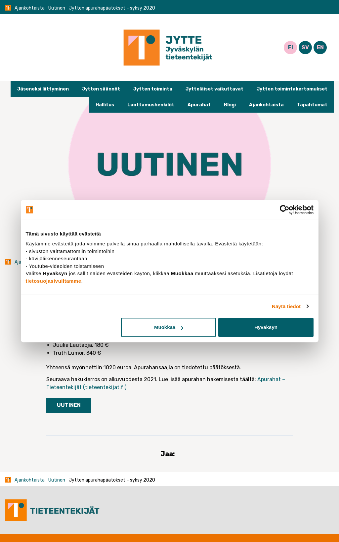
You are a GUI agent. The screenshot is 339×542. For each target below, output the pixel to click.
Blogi (230, 105)
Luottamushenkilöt (150, 105)
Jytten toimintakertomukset (292, 89)
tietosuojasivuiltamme (53, 281)
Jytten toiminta (152, 89)
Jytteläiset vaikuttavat (214, 89)
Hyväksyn (265, 327)
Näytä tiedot (286, 306)
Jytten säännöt (101, 89)
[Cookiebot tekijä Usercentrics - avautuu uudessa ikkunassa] (285, 210)
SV (305, 47)
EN (320, 47)
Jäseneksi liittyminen (43, 89)
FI (290, 47)
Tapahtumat (312, 105)
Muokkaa (168, 327)
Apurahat (199, 105)
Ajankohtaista (30, 8)
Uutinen (56, 8)
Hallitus (105, 105)
